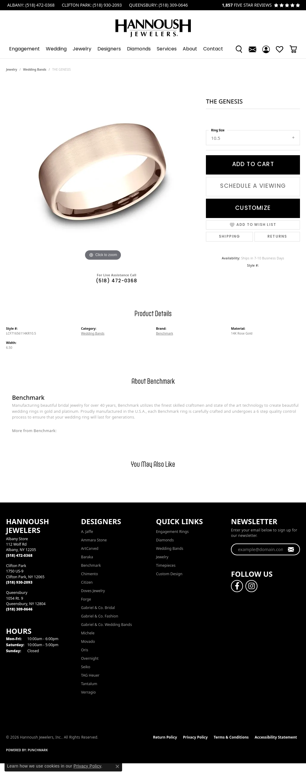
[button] (239, 49)
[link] (30, 5)
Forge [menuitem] (86, 599)
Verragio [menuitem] (88, 692)
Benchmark (164, 333)
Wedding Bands (34, 69)
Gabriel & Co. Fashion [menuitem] (99, 616)
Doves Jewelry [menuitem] (93, 590)
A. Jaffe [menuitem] (87, 531)
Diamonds (139, 49)
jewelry (11, 69)
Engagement (24, 49)
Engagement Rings (172, 531)
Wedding (56, 49)
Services (167, 49)
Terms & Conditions (231, 737)
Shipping (229, 237)
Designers (109, 49)
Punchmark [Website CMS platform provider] (38, 750)
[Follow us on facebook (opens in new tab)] (237, 586)
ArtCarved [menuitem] (90, 548)
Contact (213, 49)
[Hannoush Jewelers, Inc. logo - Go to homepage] (153, 25)
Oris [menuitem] (84, 650)
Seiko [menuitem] (85, 666)
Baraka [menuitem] (87, 557)
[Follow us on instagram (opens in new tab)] (251, 586)
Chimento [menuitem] (89, 573)
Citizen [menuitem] (87, 582)
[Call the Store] (19, 555)
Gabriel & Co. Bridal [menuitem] (98, 607)
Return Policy (165, 737)
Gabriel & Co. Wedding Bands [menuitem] (106, 624)
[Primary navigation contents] (153, 49)
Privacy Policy (195, 737)
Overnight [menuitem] (90, 658)
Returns (277, 237)
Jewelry (82, 49)
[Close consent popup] (117, 766)
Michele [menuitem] (88, 633)
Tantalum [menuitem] (89, 683)
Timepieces (166, 565)
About (190, 49)
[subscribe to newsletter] (291, 549)
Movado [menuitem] (88, 641)
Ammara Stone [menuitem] (94, 540)
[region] (103, 171)
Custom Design (169, 573)
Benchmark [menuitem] (91, 565)
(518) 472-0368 (116, 281)
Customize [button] (253, 208)
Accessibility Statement (276, 737)
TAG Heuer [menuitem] (90, 675)
